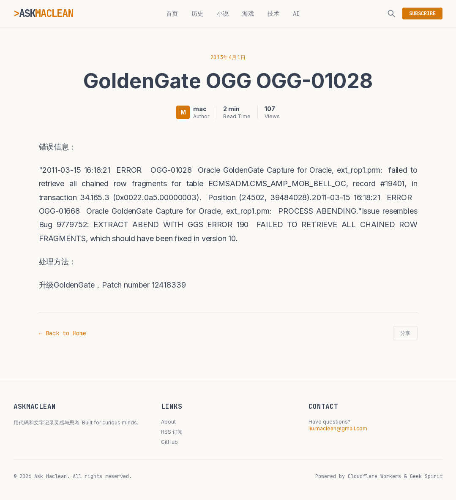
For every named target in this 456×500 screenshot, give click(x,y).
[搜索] (391, 13)
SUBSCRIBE (422, 13)
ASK (46, 13)
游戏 (248, 13)
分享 (405, 333)
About (168, 421)
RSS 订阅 (172, 432)
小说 (223, 13)
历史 (197, 13)
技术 (273, 13)
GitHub (169, 442)
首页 (172, 13)
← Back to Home (62, 333)
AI (296, 13)
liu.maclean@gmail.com (338, 428)
